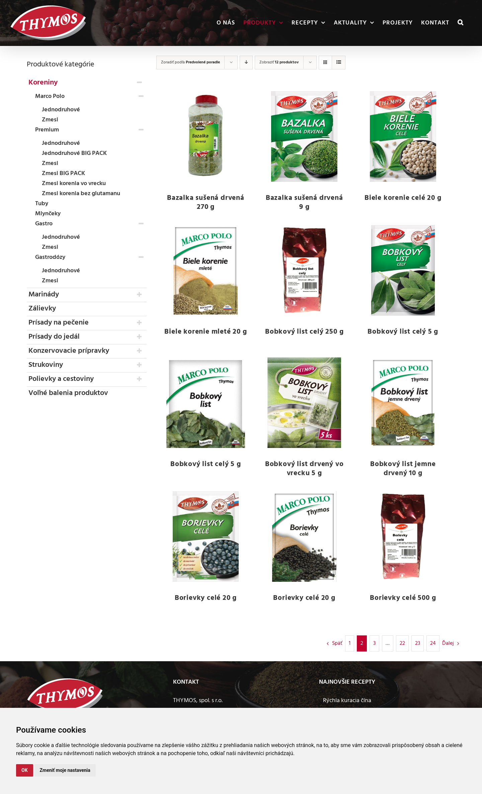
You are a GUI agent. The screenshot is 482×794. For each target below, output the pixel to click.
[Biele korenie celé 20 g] (403, 136)
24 (433, 643)
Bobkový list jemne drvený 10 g (402, 469)
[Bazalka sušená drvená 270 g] (205, 136)
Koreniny (43, 83)
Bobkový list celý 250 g (304, 331)
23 (417, 643)
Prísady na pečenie (58, 323)
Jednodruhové (61, 110)
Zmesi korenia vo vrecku (74, 183)
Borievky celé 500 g (403, 598)
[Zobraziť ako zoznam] (338, 62)
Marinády (43, 294)
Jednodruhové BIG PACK (74, 153)
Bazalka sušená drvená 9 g (304, 202)
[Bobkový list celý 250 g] (304, 270)
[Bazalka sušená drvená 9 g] (304, 136)
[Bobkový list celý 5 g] (403, 270)
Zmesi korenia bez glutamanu (81, 193)
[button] (461, 23)
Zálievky (42, 309)
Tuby (41, 204)
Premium (47, 130)
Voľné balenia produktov (68, 393)
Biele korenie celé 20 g (403, 198)
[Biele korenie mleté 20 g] (205, 270)
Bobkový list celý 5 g (403, 331)
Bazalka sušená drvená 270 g (205, 202)
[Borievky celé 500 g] (403, 536)
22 (402, 643)
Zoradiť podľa (190, 62)
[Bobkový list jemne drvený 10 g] (403, 402)
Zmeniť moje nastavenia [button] (65, 770)
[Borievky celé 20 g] (205, 536)
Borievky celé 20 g (206, 598)
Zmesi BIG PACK (63, 173)
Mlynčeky (48, 214)
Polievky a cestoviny (61, 379)
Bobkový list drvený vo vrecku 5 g (304, 469)
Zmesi (50, 120)
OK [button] (24, 770)
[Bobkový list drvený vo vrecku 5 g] (304, 402)
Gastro (44, 224)
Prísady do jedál (54, 337)
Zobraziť (279, 62)
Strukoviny (45, 365)
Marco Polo (50, 96)
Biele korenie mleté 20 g (205, 331)
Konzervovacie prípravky (68, 351)
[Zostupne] (246, 62)
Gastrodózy (50, 257)
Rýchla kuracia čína (347, 700)
